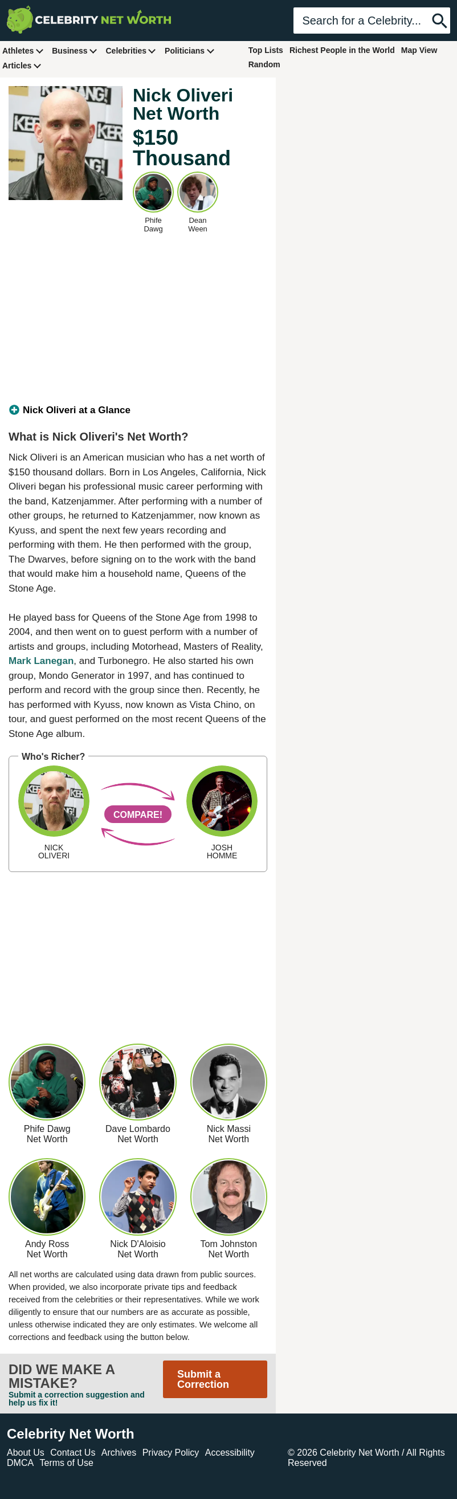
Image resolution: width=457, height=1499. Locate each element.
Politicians (190, 50)
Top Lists (265, 50)
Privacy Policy (170, 1452)
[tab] (138, 410)
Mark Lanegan (41, 660)
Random (264, 64)
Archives (118, 1452)
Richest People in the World (342, 50)
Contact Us (72, 1452)
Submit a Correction (203, 1379)
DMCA (20, 1463)
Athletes (23, 50)
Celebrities (131, 50)
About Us (25, 1452)
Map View (419, 50)
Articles (22, 65)
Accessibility (230, 1452)
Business (74, 50)
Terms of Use (66, 1463)
